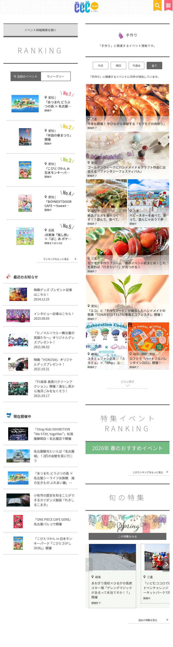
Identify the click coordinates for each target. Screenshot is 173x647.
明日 (118, 65)
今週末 (136, 65)
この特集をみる (127, 536)
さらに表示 (127, 381)
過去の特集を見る (147, 620)
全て (154, 65)
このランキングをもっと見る (148, 472)
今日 (100, 65)
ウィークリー (55, 76)
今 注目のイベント (25, 76)
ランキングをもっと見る (56, 259)
